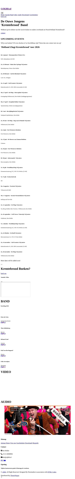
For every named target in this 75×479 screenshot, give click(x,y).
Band (11, 15)
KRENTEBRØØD (32, 435)
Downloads (25, 15)
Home (3, 15)
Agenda (7, 15)
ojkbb (4, 472)
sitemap (3, 443)
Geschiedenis (33, 15)
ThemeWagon (14, 475)
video (15, 15)
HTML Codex (51, 472)
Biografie (35, 443)
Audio (19, 15)
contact (3, 33)
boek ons (3, 16)
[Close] (1, 281)
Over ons (13, 443)
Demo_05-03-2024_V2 (42, 435)
